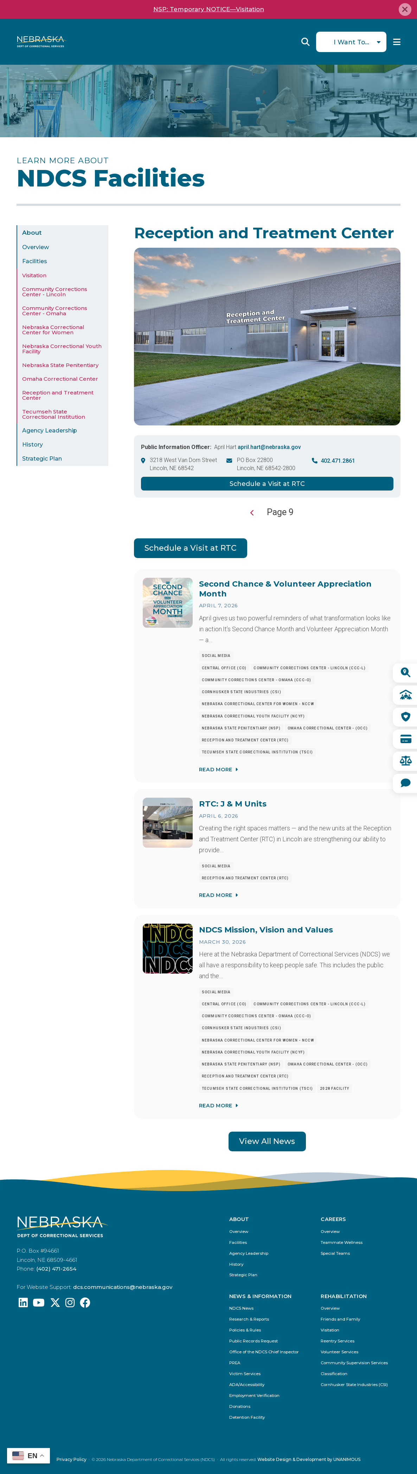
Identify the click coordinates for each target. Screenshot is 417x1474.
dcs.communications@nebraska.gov (122, 1287)
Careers (333, 1219)
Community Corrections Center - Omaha (54, 311)
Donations (239, 1406)
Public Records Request (253, 1341)
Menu (396, 42)
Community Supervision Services (354, 1363)
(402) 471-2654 (56, 1268)
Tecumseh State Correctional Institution (53, 414)
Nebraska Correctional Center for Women (53, 330)
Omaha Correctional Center (60, 378)
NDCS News (241, 1308)
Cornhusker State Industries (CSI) (354, 1385)
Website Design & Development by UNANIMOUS (308, 1459)
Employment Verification (254, 1395)
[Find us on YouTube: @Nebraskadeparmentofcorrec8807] (39, 1304)
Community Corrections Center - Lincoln (54, 292)
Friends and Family (340, 1319)
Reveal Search (305, 42)
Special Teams (335, 1253)
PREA (234, 1363)
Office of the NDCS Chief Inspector (264, 1352)
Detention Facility (247, 1417)
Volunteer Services (339, 1352)
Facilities (34, 261)
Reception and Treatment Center (58, 395)
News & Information (260, 1296)
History (32, 444)
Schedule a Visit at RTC (267, 483)
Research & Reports (249, 1319)
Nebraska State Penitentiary (60, 365)
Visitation (34, 275)
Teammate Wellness (342, 1242)
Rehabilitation (344, 1296)
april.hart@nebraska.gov (269, 447)
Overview (35, 247)
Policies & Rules (245, 1330)
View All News (267, 1141)
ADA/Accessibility (246, 1385)
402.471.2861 (338, 460)
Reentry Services (337, 1341)
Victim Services (245, 1374)
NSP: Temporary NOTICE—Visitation (208, 9)
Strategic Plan (42, 458)
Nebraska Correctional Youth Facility (62, 349)
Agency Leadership (49, 430)
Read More (215, 769)
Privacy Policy (71, 1459)
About (31, 232)
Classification (334, 1374)
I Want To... (351, 42)
